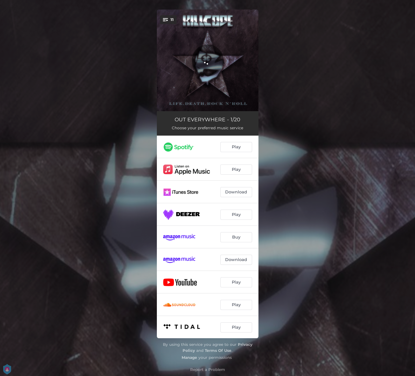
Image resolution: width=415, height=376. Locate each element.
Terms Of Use (218, 350)
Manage (189, 357)
